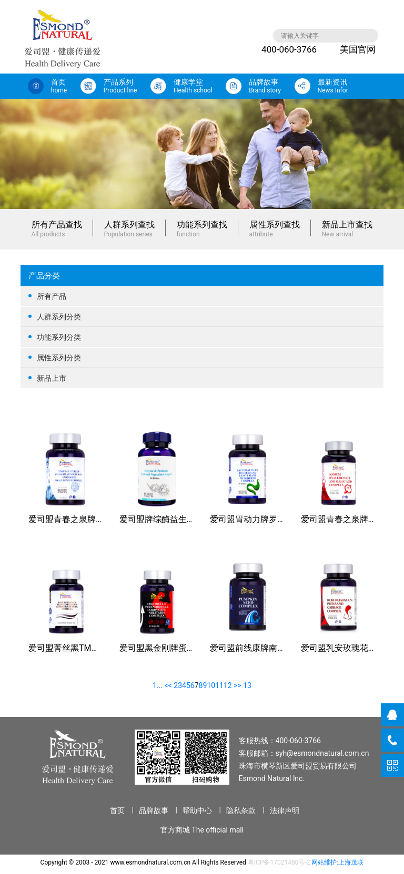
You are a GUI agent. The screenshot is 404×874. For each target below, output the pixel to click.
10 (211, 685)
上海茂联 (350, 862)
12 (228, 685)
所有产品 (202, 296)
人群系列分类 (202, 316)
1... (158, 685)
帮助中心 (197, 810)
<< (168, 685)
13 (247, 685)
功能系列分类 (202, 336)
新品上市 (202, 378)
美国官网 (350, 49)
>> (237, 685)
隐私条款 (241, 810)
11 (219, 685)
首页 (117, 810)
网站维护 (324, 862)
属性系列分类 (202, 357)
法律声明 (284, 810)
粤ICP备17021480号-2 (279, 862)
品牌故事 (153, 810)
